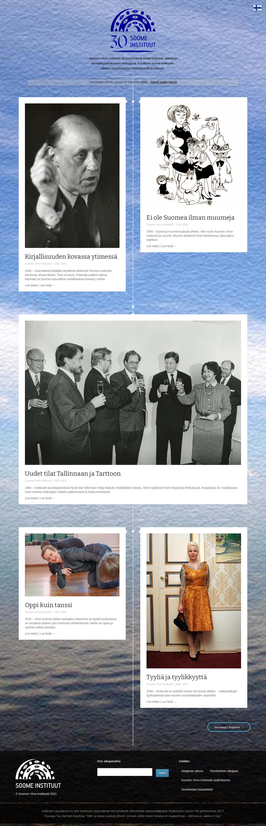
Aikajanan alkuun (192, 771)
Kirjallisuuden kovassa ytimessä (71, 256)
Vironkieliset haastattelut (197, 789)
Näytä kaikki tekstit (163, 82)
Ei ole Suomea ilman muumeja (191, 217)
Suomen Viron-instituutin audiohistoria (205, 780)
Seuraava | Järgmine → (229, 727)
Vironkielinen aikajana (224, 771)
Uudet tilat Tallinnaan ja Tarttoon (73, 473)
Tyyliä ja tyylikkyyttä (177, 677)
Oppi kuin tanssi (48, 605)
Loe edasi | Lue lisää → (40, 285)
